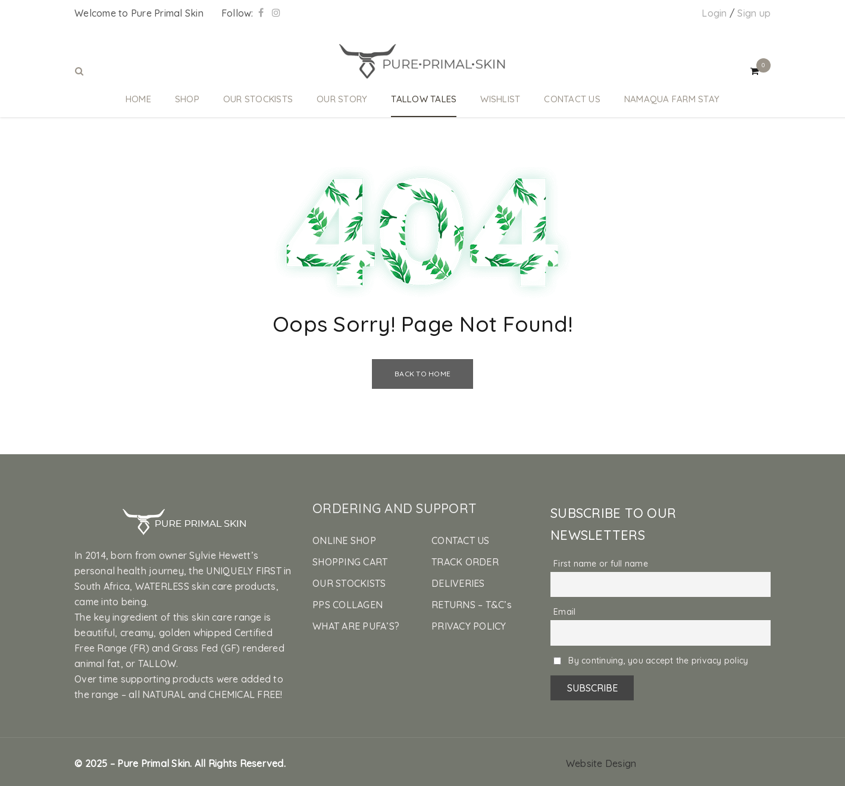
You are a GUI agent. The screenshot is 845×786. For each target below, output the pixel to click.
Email (564, 611)
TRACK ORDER (465, 562)
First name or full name (600, 563)
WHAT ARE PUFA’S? (355, 626)
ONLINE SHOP (344, 540)
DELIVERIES (458, 583)
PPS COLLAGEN (347, 605)
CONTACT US (460, 540)
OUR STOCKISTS (349, 583)
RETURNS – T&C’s (471, 605)
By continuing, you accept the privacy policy (650, 660)
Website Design (601, 763)
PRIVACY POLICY (468, 626)
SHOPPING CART (349, 562)
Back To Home (422, 373)
